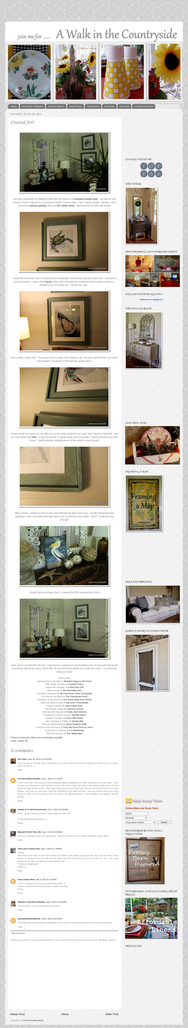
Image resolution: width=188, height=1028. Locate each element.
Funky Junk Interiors (77, 712)
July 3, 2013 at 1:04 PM (46, 879)
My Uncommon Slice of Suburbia (76, 693)
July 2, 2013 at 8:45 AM (57, 809)
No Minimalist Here (72, 690)
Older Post (111, 1014)
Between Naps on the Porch (77, 681)
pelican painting (38, 205)
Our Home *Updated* (32, 106)
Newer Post (17, 1014)
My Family (109, 106)
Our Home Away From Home (77, 699)
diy (26, 741)
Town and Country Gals (29, 849)
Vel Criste (22, 759)
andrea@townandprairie (29, 919)
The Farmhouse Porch (77, 696)
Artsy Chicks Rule (73, 706)
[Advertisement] (94, 11)
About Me (124, 106)
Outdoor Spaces (56, 106)
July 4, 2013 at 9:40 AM (51, 919)
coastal (20, 741)
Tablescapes (93, 106)
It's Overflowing (76, 730)
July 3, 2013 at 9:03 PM (56, 902)
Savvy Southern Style (76, 724)
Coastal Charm (76, 684)
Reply (20, 770)
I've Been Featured (143, 106)
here (34, 437)
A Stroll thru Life (75, 687)
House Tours (75, 106)
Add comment (18, 933)
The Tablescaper (75, 733)
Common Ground (75, 709)
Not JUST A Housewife (77, 703)
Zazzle (48, 281)
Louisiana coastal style (86, 199)
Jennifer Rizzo (79, 715)
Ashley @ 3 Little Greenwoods (32, 809)
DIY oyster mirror (65, 205)
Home (14, 106)
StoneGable (77, 721)
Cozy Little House (74, 718)
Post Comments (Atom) (33, 1020)
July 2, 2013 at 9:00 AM (52, 832)
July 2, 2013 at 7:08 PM (51, 849)
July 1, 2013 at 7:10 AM (51, 779)
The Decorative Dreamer (29, 779)
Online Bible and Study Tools (142, 808)
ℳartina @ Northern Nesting (31, 902)
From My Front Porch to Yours (78, 727)
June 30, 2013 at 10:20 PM (39, 759)
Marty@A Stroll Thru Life (29, 832)
